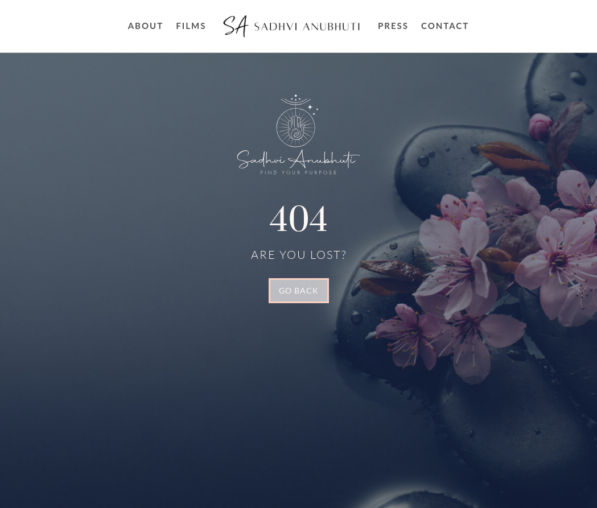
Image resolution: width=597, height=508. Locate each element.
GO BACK (299, 290)
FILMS (191, 25)
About (146, 25)
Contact (445, 25)
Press (393, 25)
